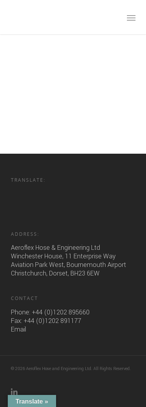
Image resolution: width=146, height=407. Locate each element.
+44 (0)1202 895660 (61, 312)
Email (18, 329)
